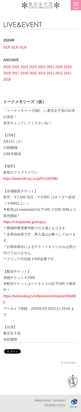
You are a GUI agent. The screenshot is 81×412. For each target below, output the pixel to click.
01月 (23, 47)
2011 (67, 73)
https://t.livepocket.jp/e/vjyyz (24, 222)
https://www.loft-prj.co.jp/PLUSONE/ (30, 178)
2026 (7, 67)
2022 (42, 67)
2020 (59, 67)
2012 (59, 73)
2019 (67, 67)
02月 (15, 47)
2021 (50, 67)
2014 (42, 73)
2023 (33, 67)
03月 (7, 47)
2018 (7, 73)
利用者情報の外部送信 (55, 405)
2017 (16, 73)
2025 (16, 67)
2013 (50, 73)
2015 (33, 73)
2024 (24, 67)
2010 (7, 79)
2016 (24, 73)
